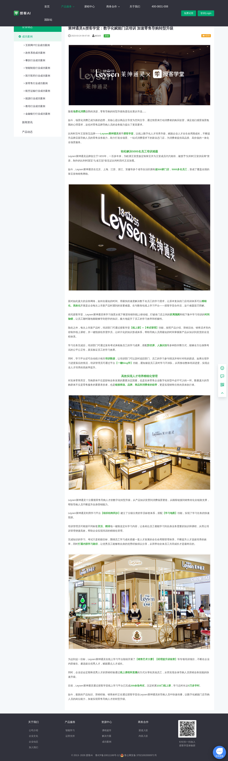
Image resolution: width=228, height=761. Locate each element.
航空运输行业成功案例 (37, 90)
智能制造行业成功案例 (37, 67)
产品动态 (27, 131)
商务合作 (112, 6)
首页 (47, 6)
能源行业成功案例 (35, 98)
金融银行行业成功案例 (37, 113)
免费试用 (188, 13)
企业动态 (27, 27)
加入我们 (33, 747)
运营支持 (70, 736)
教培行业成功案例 (35, 106)
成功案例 (27, 36)
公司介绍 (33, 730)
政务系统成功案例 (35, 52)
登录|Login (205, 13)
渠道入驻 (143, 730)
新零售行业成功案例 (36, 83)
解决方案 (106, 736)
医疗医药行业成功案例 (37, 75)
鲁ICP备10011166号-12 (107, 755)
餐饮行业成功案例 (35, 60)
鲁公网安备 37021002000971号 (138, 755)
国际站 (48, 19)
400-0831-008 (160, 6)
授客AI (89, 755)
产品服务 (66, 6)
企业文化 (33, 736)
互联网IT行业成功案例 (37, 45)
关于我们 (135, 6)
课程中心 (89, 6)
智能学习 (70, 730)
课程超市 (106, 730)
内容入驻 (143, 736)
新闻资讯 (27, 122)
